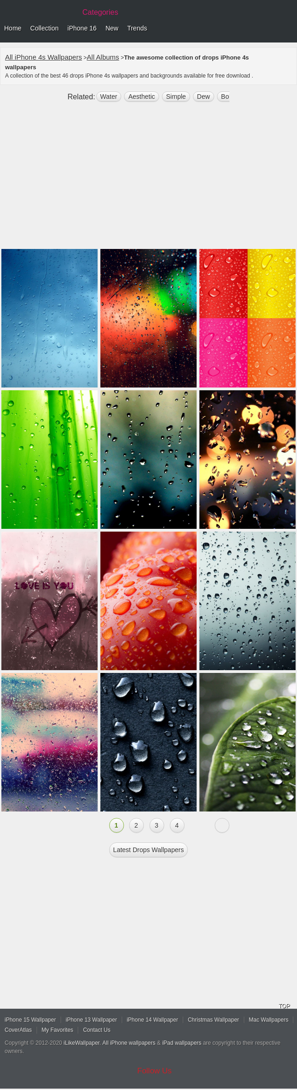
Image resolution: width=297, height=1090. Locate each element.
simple (176, 96)
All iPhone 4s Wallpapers (43, 57)
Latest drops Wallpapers (148, 850)
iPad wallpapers (182, 1043)
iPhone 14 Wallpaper (152, 1020)
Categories (100, 12)
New (111, 28)
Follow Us (154, 1070)
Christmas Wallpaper (213, 1020)
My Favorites (58, 1030)
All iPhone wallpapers (128, 1043)
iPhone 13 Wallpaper (91, 1020)
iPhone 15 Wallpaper (30, 1020)
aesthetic (141, 96)
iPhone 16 (82, 28)
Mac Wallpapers (269, 1020)
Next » (222, 825)
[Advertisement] (148, 179)
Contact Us (96, 1030)
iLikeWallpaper (82, 1043)
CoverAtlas (18, 1030)
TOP (284, 1006)
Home (12, 28)
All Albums (103, 57)
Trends (137, 28)
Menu (287, 28)
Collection (44, 28)
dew (203, 96)
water (109, 96)
